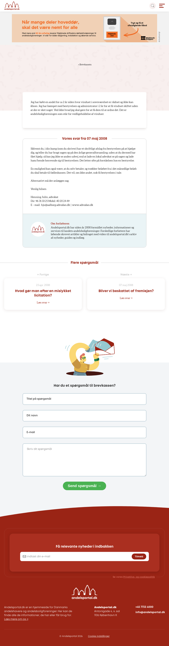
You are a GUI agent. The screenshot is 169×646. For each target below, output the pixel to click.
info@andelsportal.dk (150, 612)
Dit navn (32, 415)
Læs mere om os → (16, 619)
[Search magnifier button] (153, 6)
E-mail (31, 432)
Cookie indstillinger (99, 636)
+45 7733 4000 (144, 607)
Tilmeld (139, 557)
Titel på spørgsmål (39, 399)
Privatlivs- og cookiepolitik (139, 577)
